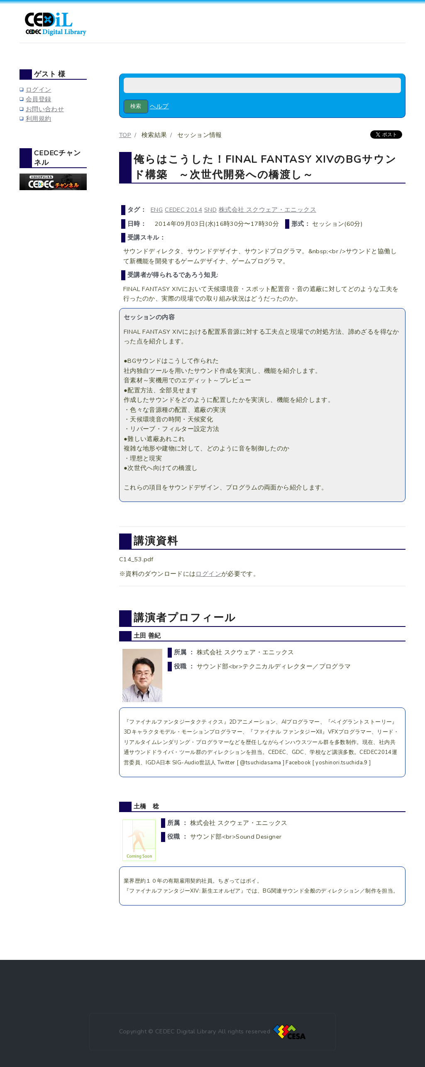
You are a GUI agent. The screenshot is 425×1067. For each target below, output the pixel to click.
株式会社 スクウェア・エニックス (267, 210)
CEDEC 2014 (183, 210)
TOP (125, 135)
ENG (157, 210)
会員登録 (38, 99)
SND (210, 210)
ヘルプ (159, 106)
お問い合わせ (45, 109)
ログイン (208, 574)
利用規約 (38, 119)
